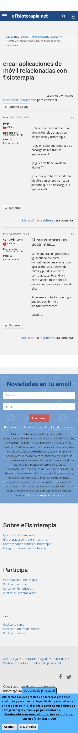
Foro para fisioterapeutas (47, 37)
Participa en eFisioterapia (20, 580)
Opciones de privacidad (39, 691)
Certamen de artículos (18, 588)
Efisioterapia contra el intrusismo (25, 539)
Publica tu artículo (15, 584)
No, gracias (28, 727)
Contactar (29, 659)
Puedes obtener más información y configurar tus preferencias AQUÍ (39, 717)
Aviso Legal (11, 659)
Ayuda (44, 659)
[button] (73, 16)
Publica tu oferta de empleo (22, 629)
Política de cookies (15, 663)
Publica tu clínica (14, 633)
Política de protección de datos (44, 495)
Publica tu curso (14, 624)
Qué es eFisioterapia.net (19, 535)
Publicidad (59, 659)
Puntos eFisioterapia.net (19, 593)
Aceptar (9, 727)
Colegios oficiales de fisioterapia (25, 548)
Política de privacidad (46, 663)
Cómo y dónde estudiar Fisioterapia (27, 544)
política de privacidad (61, 427)
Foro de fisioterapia (16, 37)
